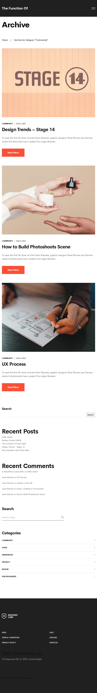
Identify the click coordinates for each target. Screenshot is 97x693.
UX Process (14, 364)
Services (54, 642)
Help (52, 632)
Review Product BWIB (11, 440)
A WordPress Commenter (13, 471)
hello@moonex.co (22, 653)
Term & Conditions (10, 637)
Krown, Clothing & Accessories (30, 488)
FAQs (4, 632)
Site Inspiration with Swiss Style (15, 450)
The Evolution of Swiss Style (14, 443)
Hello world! (7, 437)
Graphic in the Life (24, 483)
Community (7, 123)
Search (6, 409)
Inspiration (7, 555)
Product (6, 562)
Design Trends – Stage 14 (28, 129)
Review (5, 569)
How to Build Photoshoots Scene (36, 247)
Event (4, 547)
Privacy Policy (9, 642)
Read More (13, 152)
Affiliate (53, 637)
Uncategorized (9, 576)
